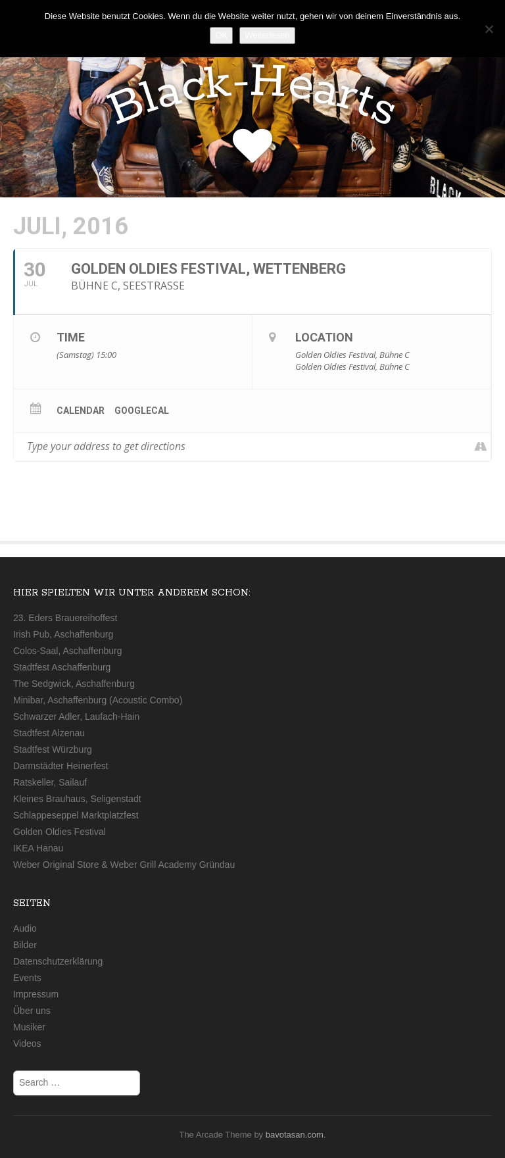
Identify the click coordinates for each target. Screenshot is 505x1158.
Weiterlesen (267, 35)
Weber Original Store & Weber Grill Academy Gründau (124, 864)
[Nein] (488, 29)
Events (27, 977)
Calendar (81, 410)
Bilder (25, 945)
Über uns (32, 1010)
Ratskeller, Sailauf (50, 782)
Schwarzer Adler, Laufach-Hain (76, 716)
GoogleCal (141, 410)
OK (221, 35)
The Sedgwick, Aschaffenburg (74, 683)
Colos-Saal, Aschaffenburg (67, 650)
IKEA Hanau (38, 848)
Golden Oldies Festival (59, 831)
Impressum (36, 994)
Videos (27, 1043)
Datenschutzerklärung (58, 961)
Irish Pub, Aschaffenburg (63, 634)
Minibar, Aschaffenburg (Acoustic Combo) (97, 700)
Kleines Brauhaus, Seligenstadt (77, 798)
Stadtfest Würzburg (52, 749)
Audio (25, 928)
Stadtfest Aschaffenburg (61, 667)
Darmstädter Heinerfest (60, 766)
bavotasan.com (295, 1135)
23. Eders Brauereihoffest (65, 618)
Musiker (29, 1027)
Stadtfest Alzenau (49, 733)
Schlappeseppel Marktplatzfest (76, 815)
